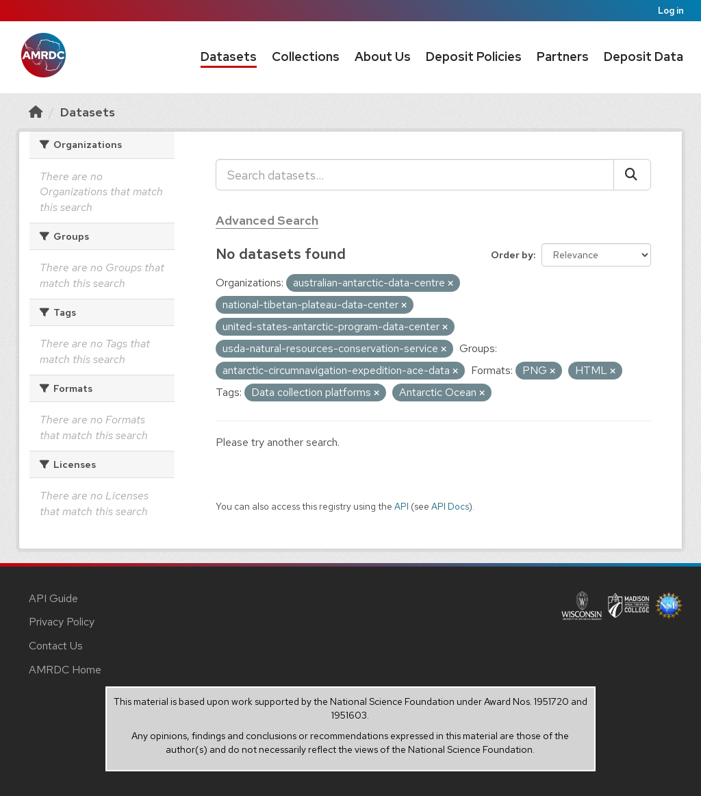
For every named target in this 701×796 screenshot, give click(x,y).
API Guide (53, 598)
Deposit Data (643, 56)
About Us (383, 56)
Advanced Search (267, 220)
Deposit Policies (474, 56)
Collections (306, 56)
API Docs (450, 506)
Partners (563, 56)
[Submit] (632, 174)
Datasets (229, 56)
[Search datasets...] (415, 174)
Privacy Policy (61, 621)
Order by (512, 255)
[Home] (35, 112)
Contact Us (56, 645)
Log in (671, 10)
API (401, 506)
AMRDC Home (65, 669)
